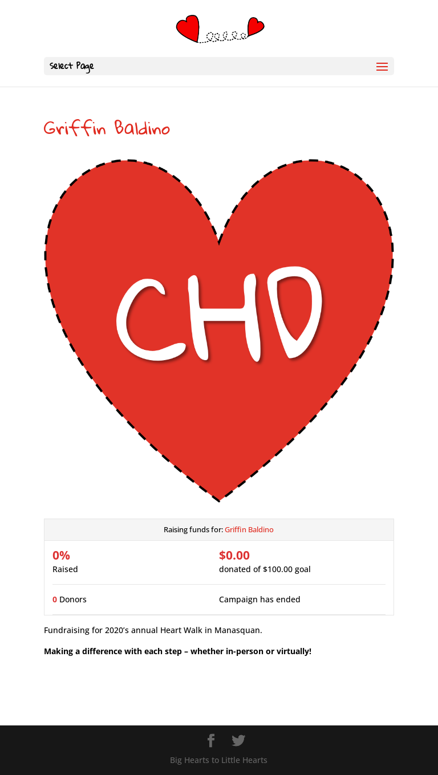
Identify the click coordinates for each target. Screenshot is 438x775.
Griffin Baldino (249, 529)
